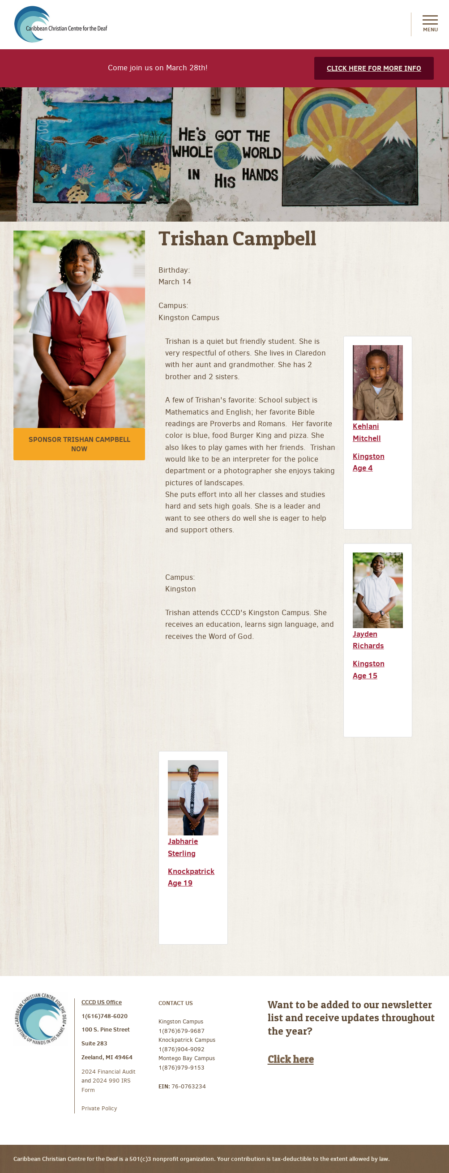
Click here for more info (374, 68)
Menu (430, 24)
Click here (291, 1059)
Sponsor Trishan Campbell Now (79, 444)
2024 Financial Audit (108, 1071)
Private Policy (99, 1108)
